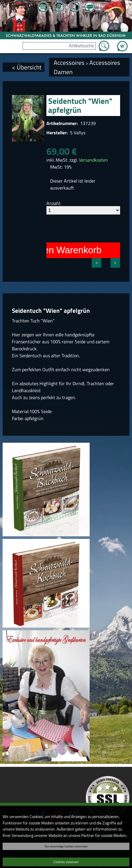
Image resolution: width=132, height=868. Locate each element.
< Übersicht (26, 67)
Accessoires (69, 62)
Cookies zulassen (66, 862)
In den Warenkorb (65, 250)
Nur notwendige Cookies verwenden (66, 846)
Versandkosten (93, 159)
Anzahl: (53, 203)
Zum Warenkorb (122, 42)
